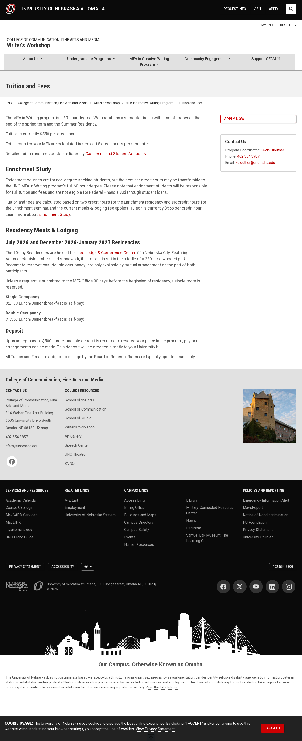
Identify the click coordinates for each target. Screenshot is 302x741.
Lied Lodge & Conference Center (107, 252)
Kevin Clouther (272, 150)
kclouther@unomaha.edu (255, 162)
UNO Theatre (75, 454)
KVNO (70, 463)
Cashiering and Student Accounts (116, 153)
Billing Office (134, 507)
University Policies (258, 537)
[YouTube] (256, 586)
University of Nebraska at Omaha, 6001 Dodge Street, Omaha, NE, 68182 (102, 584)
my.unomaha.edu (19, 529)
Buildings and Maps (140, 515)
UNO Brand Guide (20, 537)
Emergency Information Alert (266, 500)
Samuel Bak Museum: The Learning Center (207, 538)
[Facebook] (12, 461)
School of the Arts (79, 400)
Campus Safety (136, 529)
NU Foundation (255, 522)
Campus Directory (138, 522)
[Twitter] (240, 586)
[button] (33, 62)
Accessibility (134, 500)
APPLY (273, 9)
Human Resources (139, 544)
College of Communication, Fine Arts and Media (53, 39)
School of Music (78, 418)
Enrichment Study (54, 214)
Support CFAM (263, 59)
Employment (75, 507)
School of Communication (85, 409)
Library (191, 500)
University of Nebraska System (90, 515)
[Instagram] (288, 586)
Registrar (193, 528)
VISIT (257, 9)
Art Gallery (73, 436)
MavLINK (13, 522)
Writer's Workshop (28, 45)
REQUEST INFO (235, 9)
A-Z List (71, 500)
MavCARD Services (22, 515)
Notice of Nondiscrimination (265, 515)
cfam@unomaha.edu (22, 446)
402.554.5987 (248, 156)
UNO (9, 103)
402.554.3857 (17, 437)
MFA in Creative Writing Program (149, 103)
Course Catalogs (19, 507)
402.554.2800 (282, 566)
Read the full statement (163, 687)
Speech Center (77, 445)
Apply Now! (234, 119)
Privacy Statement (258, 529)
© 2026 (53, 589)
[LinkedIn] (272, 586)
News (191, 520)
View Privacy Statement (155, 729)
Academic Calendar (21, 500)
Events (129, 537)
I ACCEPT (272, 728)
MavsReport (253, 507)
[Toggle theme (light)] (87, 567)
